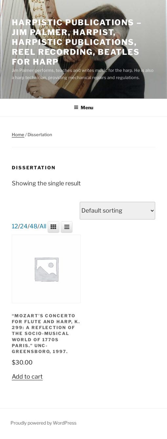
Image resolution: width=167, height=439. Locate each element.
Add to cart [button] (27, 376)
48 (33, 226)
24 (24, 226)
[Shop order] (117, 211)
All (42, 226)
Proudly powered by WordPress (43, 423)
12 (15, 226)
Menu (83, 107)
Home (18, 134)
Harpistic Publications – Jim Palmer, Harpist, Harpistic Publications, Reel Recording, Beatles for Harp (77, 42)
